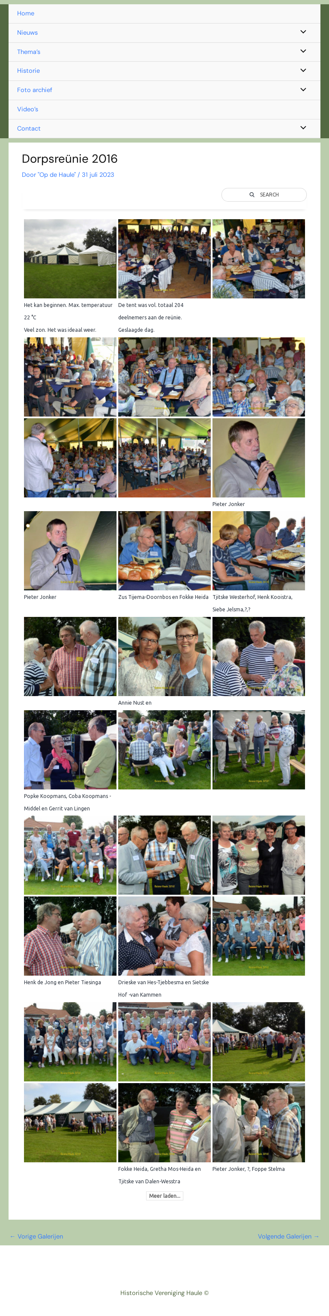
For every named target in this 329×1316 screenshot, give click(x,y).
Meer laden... (164, 1196)
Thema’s (28, 52)
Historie (28, 71)
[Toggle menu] (301, 33)
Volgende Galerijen (289, 1237)
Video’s (27, 109)
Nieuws (27, 33)
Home (25, 13)
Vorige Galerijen (36, 1237)
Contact (29, 129)
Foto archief (34, 90)
